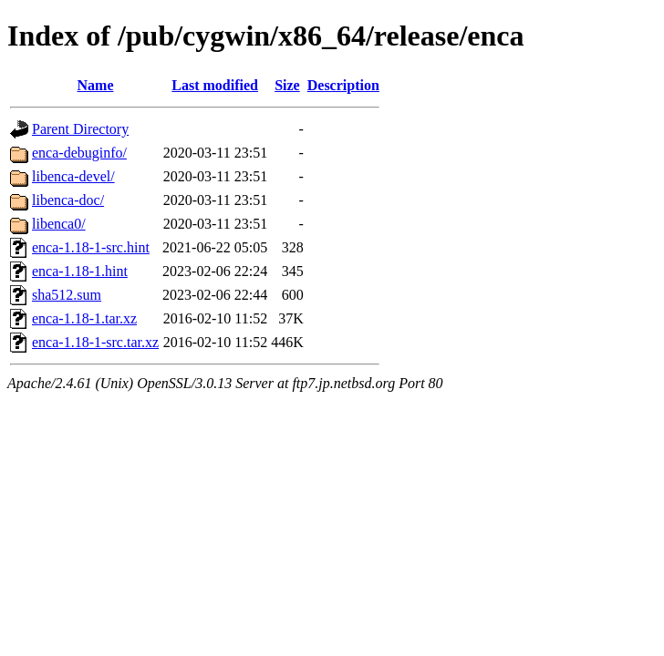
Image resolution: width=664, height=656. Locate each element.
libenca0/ (59, 223)
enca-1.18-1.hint (80, 271)
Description (343, 85)
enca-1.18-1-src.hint (91, 247)
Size (287, 85)
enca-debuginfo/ (79, 152)
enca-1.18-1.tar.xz (84, 318)
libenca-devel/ (73, 176)
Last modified (214, 85)
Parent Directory (80, 129)
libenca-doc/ (68, 200)
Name (96, 85)
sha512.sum (66, 294)
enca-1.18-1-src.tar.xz (95, 342)
